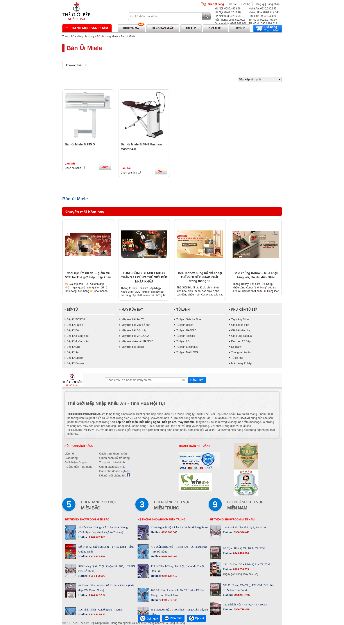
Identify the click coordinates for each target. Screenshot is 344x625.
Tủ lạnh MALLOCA (187, 352)
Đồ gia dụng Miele (107, 36)
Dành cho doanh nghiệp (114, 471)
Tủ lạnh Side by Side (188, 319)
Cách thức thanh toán (113, 453)
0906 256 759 (241, 569)
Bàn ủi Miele (127, 36)
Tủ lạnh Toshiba (185, 335)
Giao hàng (71, 458)
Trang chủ (68, 36)
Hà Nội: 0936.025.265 (227, 16)
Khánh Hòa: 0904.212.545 (264, 12)
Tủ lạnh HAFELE (186, 330)
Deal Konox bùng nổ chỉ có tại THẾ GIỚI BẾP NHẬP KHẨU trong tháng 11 (200, 277)
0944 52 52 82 (97, 595)
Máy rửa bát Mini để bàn (136, 324)
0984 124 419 (169, 575)
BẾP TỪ (72, 309)
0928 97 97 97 (241, 594)
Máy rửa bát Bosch (133, 346)
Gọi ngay (149, 618)
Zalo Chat (173, 618)
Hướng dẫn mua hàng (78, 466)
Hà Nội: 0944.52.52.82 (228, 12)
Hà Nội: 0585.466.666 (227, 8)
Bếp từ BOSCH (76, 319)
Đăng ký (259, 4)
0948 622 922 (96, 537)
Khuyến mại (131, 28)
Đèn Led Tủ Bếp (241, 341)
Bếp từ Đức (73, 346)
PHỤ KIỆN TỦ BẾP (244, 309)
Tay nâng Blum (240, 319)
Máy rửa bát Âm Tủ (133, 319)
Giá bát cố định (240, 324)
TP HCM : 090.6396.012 (263, 23)
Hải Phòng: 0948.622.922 (230, 19)
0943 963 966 (96, 556)
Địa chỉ (196, 618)
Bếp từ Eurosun (76, 363)
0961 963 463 (169, 556)
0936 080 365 (169, 532)
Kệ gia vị (236, 346)
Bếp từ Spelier (75, 357)
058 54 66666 (96, 575)
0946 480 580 (241, 553)
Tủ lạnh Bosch (184, 324)
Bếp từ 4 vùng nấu (77, 341)
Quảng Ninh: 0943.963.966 (230, 23)
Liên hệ (245, 4)
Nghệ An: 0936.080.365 (262, 8)
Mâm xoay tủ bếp (241, 363)
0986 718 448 (241, 609)
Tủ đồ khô (237, 357)
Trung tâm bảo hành (112, 462)
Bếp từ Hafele (75, 324)
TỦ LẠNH (183, 309)
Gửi (197, 380)
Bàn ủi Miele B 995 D (80, 144)
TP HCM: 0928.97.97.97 (263, 19)
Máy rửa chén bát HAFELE (137, 341)
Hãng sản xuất (163, 28)
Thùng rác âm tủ (241, 352)
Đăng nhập (273, 4)
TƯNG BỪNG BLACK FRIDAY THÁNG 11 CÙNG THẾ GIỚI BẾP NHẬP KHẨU (144, 277)
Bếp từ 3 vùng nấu (77, 335)
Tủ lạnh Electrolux (187, 346)
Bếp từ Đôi (73, 330)
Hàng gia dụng (85, 36)
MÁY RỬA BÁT (132, 309)
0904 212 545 (169, 599)
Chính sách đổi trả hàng (114, 458)
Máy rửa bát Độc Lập (134, 330)
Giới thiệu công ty (75, 462)
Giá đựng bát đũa (241, 335)
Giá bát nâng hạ (240, 330)
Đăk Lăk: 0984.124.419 (262, 16)
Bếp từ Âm (73, 352)
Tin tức (233, 4)
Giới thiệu (215, 28)
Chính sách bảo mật (112, 466)
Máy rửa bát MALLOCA (135, 335)
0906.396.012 (241, 532)
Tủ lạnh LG (183, 341)
